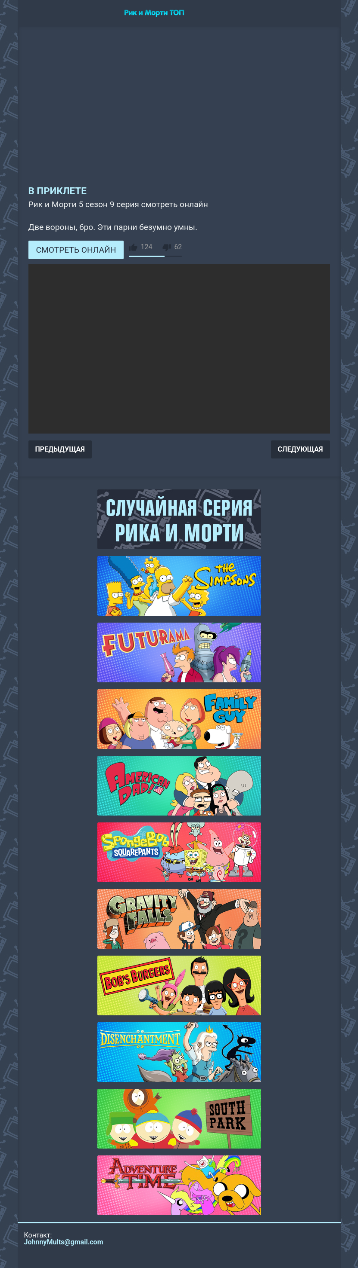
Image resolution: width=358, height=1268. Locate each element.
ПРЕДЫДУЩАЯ (60, 449)
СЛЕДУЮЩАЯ (300, 449)
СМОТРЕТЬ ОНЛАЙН (76, 250)
